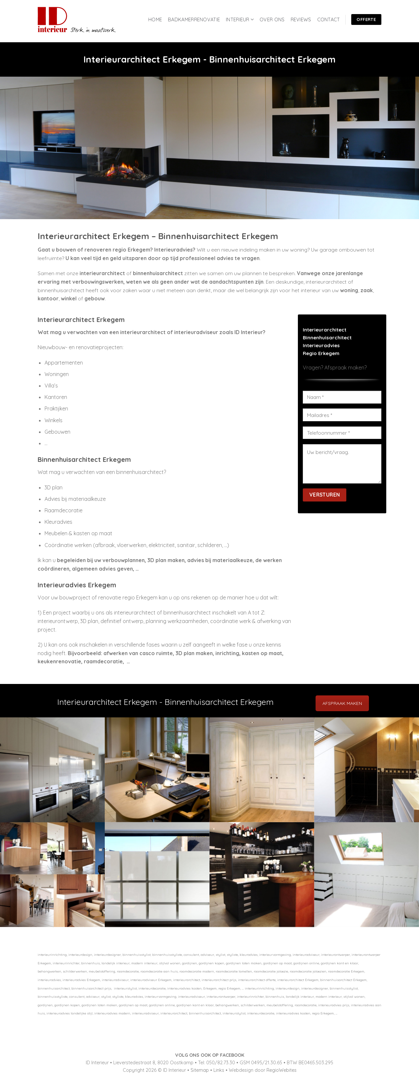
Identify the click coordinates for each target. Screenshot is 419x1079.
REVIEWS (301, 20)
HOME (155, 20)
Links (218, 1070)
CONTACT (328, 20)
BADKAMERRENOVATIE (194, 20)
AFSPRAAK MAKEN (342, 703)
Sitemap (200, 1070)
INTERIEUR (240, 19)
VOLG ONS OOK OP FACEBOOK (209, 1055)
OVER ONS (272, 20)
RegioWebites (281, 1070)
